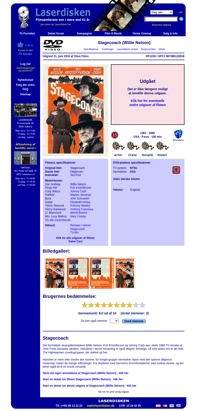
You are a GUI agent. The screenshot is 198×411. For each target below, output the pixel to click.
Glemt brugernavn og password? (25, 69)
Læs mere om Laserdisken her (55, 24)
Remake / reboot (80, 225)
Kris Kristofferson (80, 187)
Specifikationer (91, 49)
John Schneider (79, 198)
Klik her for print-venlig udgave (113, 392)
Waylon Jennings (80, 194)
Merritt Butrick (78, 212)
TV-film (74, 232)
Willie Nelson (78, 184)
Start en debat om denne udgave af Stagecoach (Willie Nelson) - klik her (90, 385)
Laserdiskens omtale (127, 49)
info (181, 12)
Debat (161, 49)
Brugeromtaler (148, 49)
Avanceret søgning (164, 25)
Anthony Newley (80, 205)
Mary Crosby (78, 216)
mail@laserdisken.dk (100, 405)
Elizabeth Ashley (80, 202)
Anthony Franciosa (81, 209)
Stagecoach (77, 229)
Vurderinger (108, 49)
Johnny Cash (78, 191)
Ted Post (75, 175)
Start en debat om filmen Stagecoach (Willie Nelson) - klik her (83, 379)
